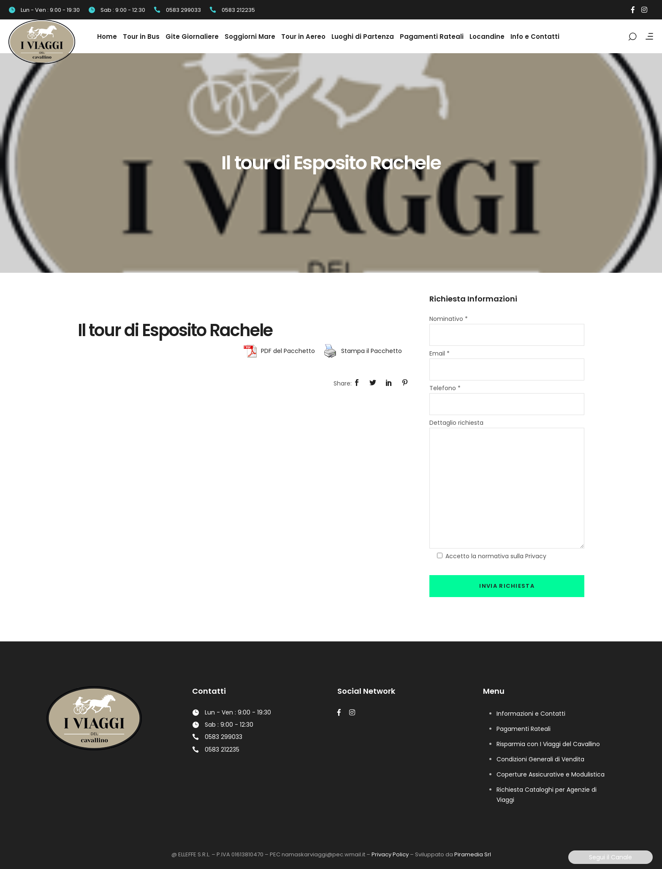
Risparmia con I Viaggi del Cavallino (548, 744)
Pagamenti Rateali (523, 729)
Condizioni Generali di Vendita (540, 759)
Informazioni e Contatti (530, 713)
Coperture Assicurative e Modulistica (550, 774)
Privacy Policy (390, 854)
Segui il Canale (610, 857)
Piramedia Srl (472, 854)
